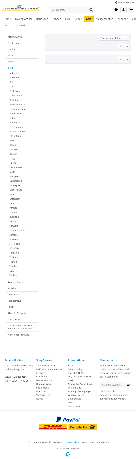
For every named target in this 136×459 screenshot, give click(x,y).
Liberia (13, 162)
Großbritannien (17, 131)
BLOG (11, 306)
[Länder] (56, 19)
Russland (14, 216)
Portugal (13, 207)
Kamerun (14, 149)
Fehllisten (41, 372)
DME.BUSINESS (76, 372)
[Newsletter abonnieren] (128, 385)
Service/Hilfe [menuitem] (123, 2)
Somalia (13, 234)
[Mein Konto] (123, 10)
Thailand (14, 257)
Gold (10, 67)
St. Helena (14, 243)
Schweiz (13, 225)
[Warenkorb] (131, 10)
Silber (11, 61)
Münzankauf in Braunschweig (44, 382)
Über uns (41, 391)
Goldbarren (15, 122)
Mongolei (14, 176)
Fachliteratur (14, 300)
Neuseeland (15, 180)
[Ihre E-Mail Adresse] (112, 385)
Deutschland (16, 95)
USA (11, 270)
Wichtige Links (43, 394)
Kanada (13, 153)
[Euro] (68, 19)
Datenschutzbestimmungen (114, 394)
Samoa (12, 221)
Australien (14, 77)
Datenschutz (74, 398)
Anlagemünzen (15, 282)
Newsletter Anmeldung (80, 383)
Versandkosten (74, 442)
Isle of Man (15, 135)
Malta (12, 171)
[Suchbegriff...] (72, 10)
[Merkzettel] (116, 10)
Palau (12, 203)
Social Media (42, 387)
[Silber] (78, 19)
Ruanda (13, 212)
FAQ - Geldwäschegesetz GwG (80, 378)
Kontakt (40, 398)
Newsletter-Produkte (18, 334)
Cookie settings (76, 369)
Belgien (13, 82)
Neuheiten (13, 43)
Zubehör (12, 288)
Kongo (12, 158)
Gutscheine (14, 319)
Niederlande (15, 189)
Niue (11, 194)
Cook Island (15, 91)
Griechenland (16, 126)
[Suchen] (91, 10)
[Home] (7, 19)
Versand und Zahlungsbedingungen (79, 389)
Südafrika (14, 248)
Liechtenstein (16, 167)
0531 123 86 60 (15, 377)
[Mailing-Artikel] (23, 19)
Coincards (13, 294)
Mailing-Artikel (15, 36)
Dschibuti (14, 100)
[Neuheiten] (42, 19)
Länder (11, 49)
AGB (70, 402)
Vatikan (13, 275)
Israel (12, 140)
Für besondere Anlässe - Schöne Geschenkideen (20, 327)
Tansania (14, 252)
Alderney (14, 73)
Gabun (12, 117)
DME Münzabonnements (49, 369)
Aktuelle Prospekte (17, 313)
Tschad (13, 261)
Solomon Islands (17, 230)
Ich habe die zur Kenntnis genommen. (114, 395)
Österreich (14, 198)
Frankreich (15, 113)
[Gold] (89, 19)
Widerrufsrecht (76, 394)
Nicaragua (14, 185)
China (12, 86)
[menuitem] (72, 11)
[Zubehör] (122, 19)
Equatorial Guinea (18, 109)
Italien (12, 144)
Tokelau (13, 266)
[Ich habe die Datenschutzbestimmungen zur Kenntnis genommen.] (101, 391)
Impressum (74, 406)
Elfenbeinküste (17, 104)
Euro (10, 55)
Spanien (13, 239)
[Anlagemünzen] (104, 19)
